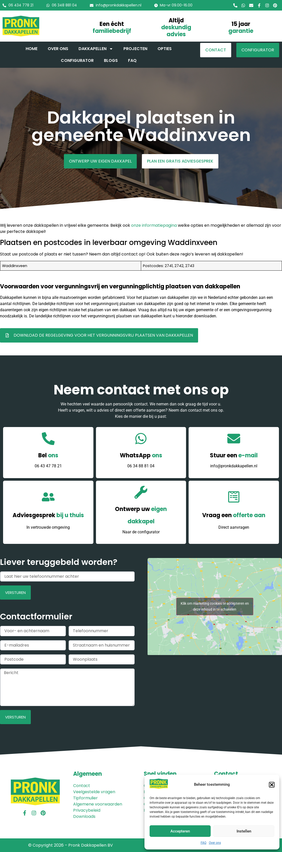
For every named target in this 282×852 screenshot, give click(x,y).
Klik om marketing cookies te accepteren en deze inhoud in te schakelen (215, 606)
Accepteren (180, 831)
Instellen (244, 831)
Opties (165, 49)
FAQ (203, 843)
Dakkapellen (96, 48)
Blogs (111, 60)
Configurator (77, 60)
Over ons (215, 843)
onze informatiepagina (154, 225)
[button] (271, 784)
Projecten (135, 49)
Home (31, 49)
